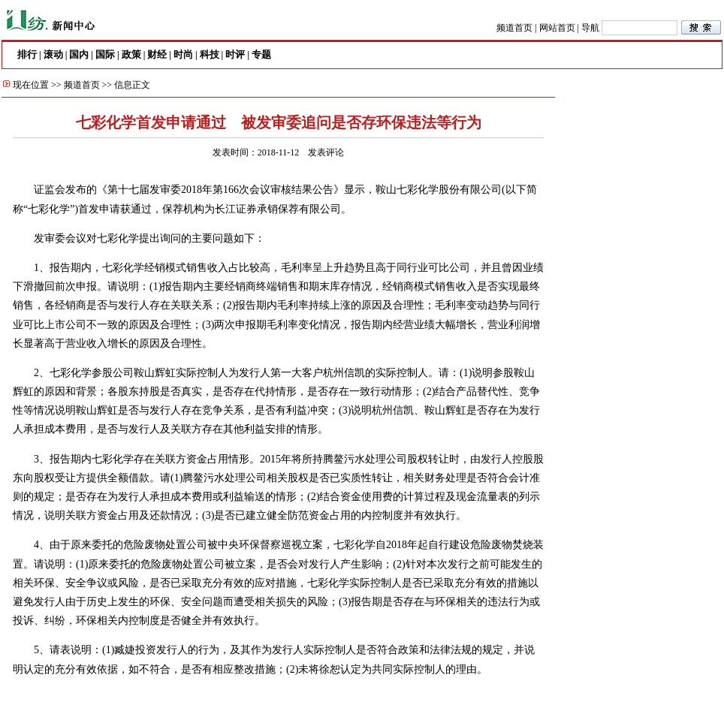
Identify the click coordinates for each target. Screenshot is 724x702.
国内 (79, 54)
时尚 (183, 54)
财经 (157, 54)
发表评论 (326, 152)
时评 (235, 54)
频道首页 (514, 28)
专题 (261, 54)
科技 (209, 54)
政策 (131, 54)
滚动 (53, 54)
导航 (590, 28)
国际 (105, 54)
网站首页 (557, 28)
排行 (27, 54)
